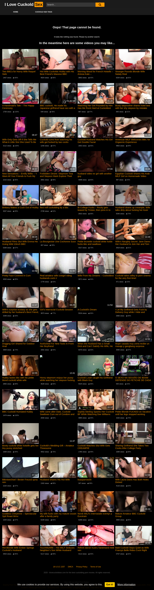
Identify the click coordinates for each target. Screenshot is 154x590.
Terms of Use (95, 567)
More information (126, 584)
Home (15, 12)
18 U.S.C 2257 (59, 567)
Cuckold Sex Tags (43, 12)
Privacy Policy (81, 567)
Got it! (109, 584)
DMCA (70, 567)
